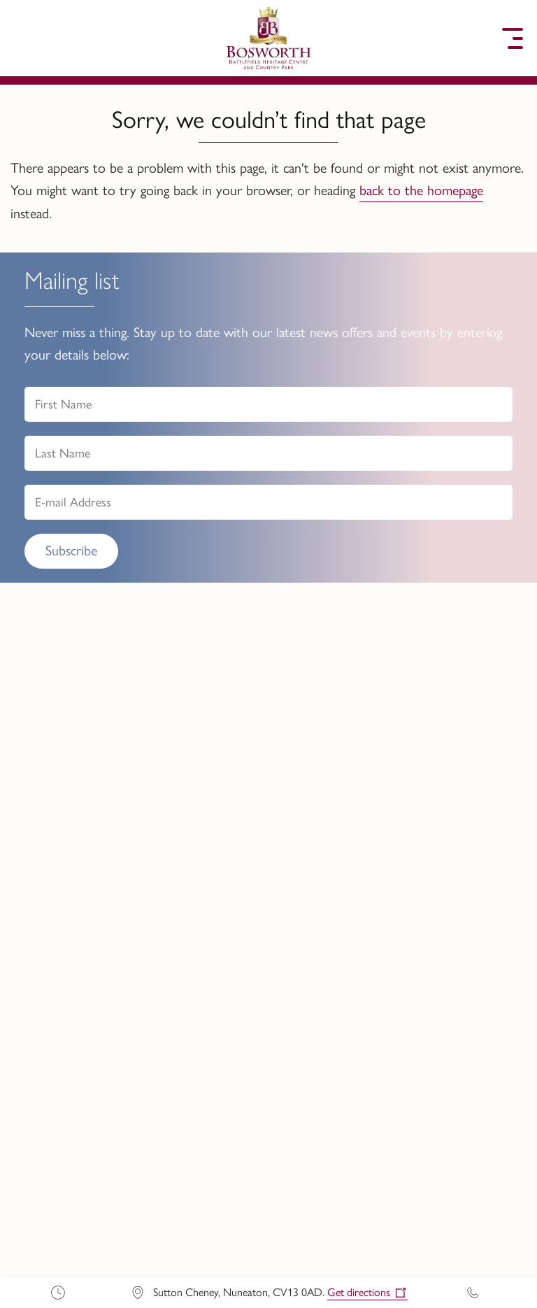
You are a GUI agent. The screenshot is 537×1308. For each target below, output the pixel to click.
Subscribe (71, 550)
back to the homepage (421, 190)
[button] (24, 38)
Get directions (358, 1292)
